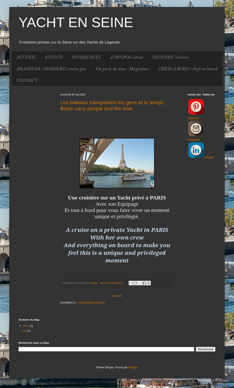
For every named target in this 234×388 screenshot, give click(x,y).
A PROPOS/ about (126, 57)
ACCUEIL (26, 57)
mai (24, 330)
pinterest (193, 118)
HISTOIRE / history (170, 57)
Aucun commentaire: (112, 282)
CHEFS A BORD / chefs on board (187, 69)
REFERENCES (86, 57)
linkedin (209, 157)
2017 (26, 326)
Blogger (133, 367)
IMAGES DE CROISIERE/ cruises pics (51, 69)
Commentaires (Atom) (91, 302)
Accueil (117, 295)
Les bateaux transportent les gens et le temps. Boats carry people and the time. (112, 105)
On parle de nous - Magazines (122, 69)
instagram (194, 139)
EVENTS (53, 57)
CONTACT (27, 80)
